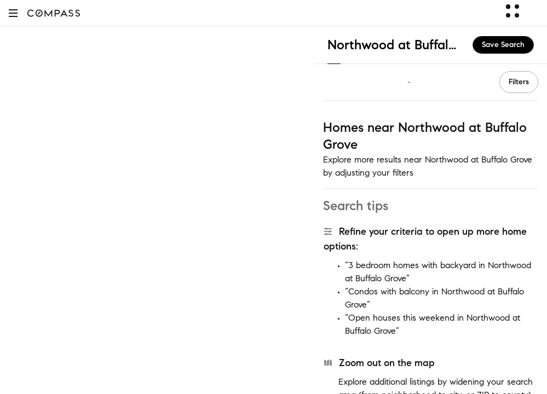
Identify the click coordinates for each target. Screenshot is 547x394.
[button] (13, 13)
